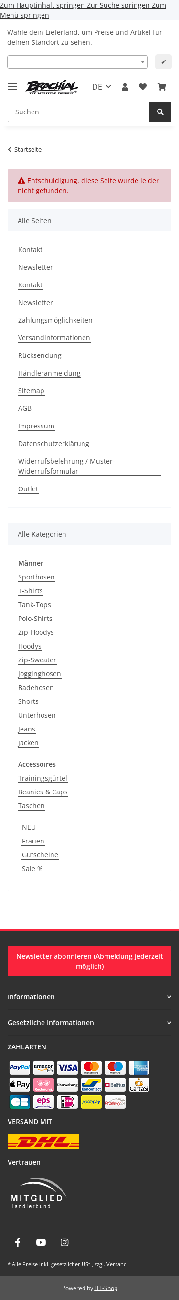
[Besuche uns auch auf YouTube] (41, 1242)
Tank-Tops (34, 604)
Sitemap (31, 390)
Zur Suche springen (119, 5)
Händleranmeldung (49, 372)
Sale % (32, 868)
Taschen (31, 805)
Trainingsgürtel (42, 777)
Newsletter (35, 267)
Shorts (28, 701)
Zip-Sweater (37, 659)
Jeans (26, 728)
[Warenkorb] (161, 86)
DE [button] (97, 86)
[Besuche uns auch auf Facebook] (17, 1242)
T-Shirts (30, 590)
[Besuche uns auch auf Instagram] (64, 1242)
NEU (29, 827)
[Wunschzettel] (143, 86)
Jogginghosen (39, 673)
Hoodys (30, 645)
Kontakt (30, 249)
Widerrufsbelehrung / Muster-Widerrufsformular (66, 466)
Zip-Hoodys (36, 632)
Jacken (28, 742)
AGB (25, 408)
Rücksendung (40, 355)
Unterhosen (37, 715)
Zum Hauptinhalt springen (43, 5)
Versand (116, 1264)
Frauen (33, 840)
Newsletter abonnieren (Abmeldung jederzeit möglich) (89, 961)
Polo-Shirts (35, 618)
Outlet (28, 488)
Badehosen (36, 687)
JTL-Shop (106, 1288)
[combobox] (77, 62)
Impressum (36, 425)
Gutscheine (40, 854)
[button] (125, 86)
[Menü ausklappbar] (12, 82)
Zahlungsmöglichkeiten (55, 320)
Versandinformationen (54, 337)
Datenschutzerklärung (53, 443)
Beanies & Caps (43, 791)
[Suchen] (79, 112)
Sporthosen (36, 576)
